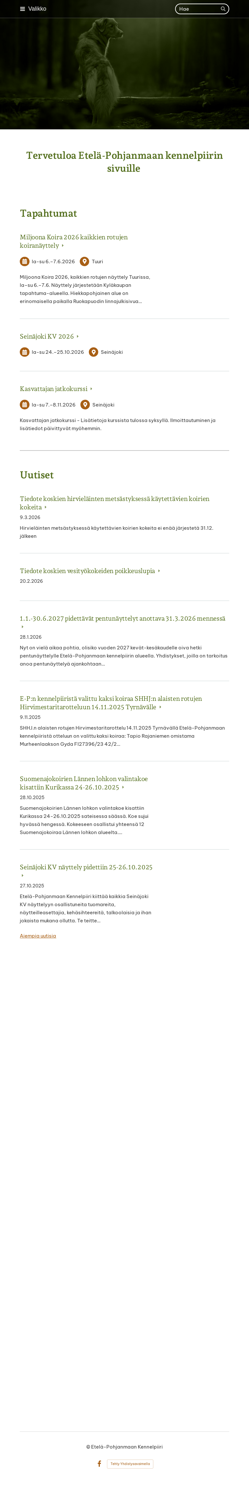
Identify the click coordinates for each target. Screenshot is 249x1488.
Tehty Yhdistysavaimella (130, 1464)
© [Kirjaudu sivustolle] (88, 1447)
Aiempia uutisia (38, 936)
